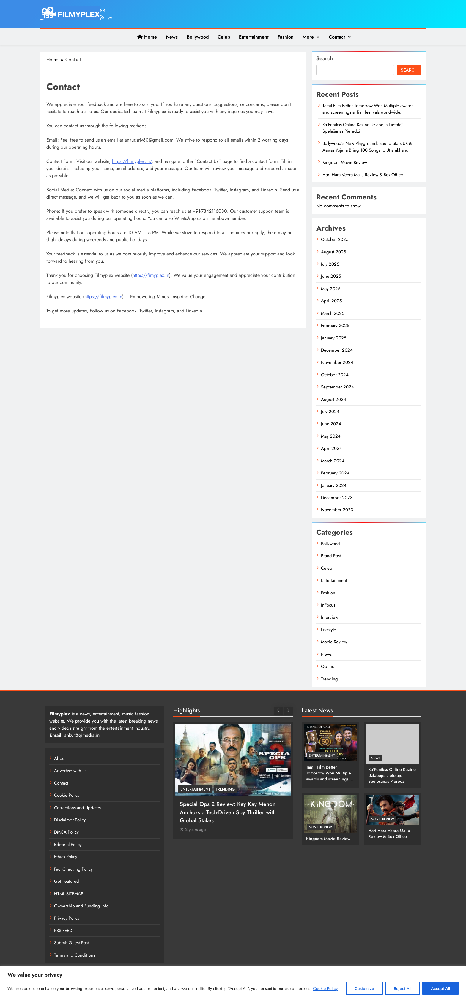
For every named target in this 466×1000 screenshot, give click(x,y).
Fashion (286, 37)
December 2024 (337, 350)
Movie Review (334, 642)
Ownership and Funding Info (81, 906)
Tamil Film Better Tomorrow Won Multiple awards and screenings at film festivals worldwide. (367, 108)
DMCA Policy (66, 832)
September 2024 (337, 387)
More (308, 37)
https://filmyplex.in (103, 296)
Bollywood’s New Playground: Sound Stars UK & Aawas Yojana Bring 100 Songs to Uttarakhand (367, 146)
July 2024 (330, 411)
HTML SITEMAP (68, 894)
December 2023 (336, 497)
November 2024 (337, 362)
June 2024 (331, 423)
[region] (233, 983)
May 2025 (330, 288)
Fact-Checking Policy (73, 869)
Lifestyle (328, 629)
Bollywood (198, 37)
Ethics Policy (65, 856)
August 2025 (333, 252)
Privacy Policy (67, 918)
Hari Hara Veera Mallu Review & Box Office (362, 175)
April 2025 (331, 301)
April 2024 (331, 448)
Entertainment (254, 37)
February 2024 (335, 473)
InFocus (328, 605)
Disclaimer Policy (70, 820)
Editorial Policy (68, 844)
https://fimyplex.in (151, 275)
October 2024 (335, 375)
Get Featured (66, 881)
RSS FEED (63, 930)
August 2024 (333, 399)
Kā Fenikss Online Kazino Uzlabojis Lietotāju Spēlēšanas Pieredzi (363, 127)
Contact (337, 37)
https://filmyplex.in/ (132, 161)
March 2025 (332, 313)
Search (324, 58)
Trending (329, 679)
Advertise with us (70, 770)
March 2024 (332, 461)
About (60, 758)
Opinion (329, 666)
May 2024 (331, 436)
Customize (364, 988)
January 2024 (334, 485)
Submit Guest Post (71, 942)
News (172, 37)
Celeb (224, 37)
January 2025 (333, 338)
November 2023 (337, 510)
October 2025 (334, 239)
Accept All (440, 988)
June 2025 (331, 276)
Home (147, 37)
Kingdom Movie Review (344, 162)
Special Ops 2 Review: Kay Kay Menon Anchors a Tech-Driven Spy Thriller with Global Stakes (228, 812)
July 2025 (330, 264)
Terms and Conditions (74, 955)
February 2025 (335, 325)
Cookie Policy (325, 988)
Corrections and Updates (77, 807)
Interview (329, 617)
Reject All (402, 988)
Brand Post (331, 556)
